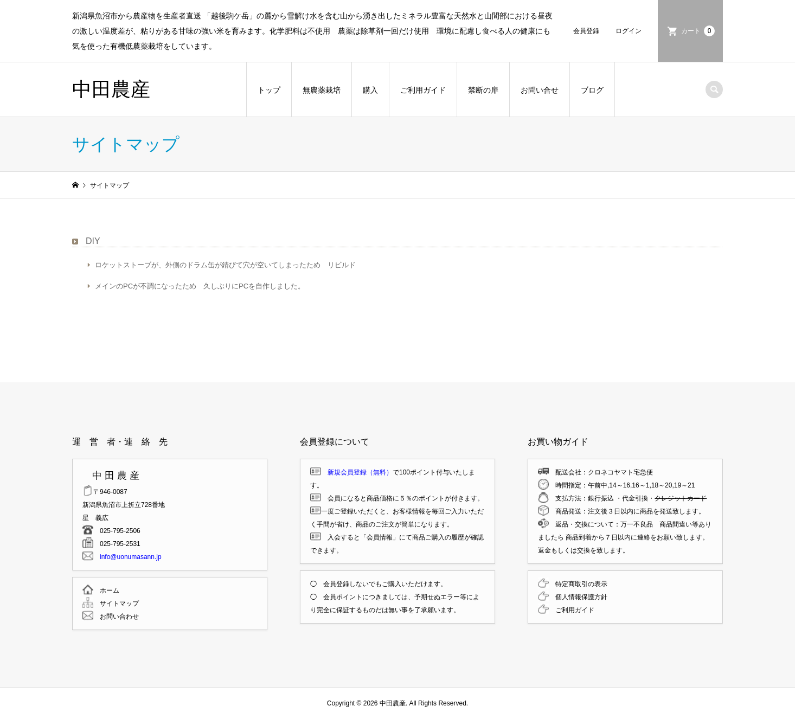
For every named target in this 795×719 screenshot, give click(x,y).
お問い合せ (540, 90)
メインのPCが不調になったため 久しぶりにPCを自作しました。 (200, 286)
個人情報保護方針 (578, 597)
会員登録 (586, 31)
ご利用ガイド (423, 90)
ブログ (592, 90)
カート (698, 30)
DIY (93, 241)
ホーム (106, 590)
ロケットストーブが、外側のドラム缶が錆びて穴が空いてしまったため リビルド (225, 265)
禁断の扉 (483, 90)
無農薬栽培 (322, 90)
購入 (370, 90)
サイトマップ (116, 603)
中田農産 (111, 89)
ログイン (629, 31)
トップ (269, 90)
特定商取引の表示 (578, 584)
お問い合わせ (116, 616)
